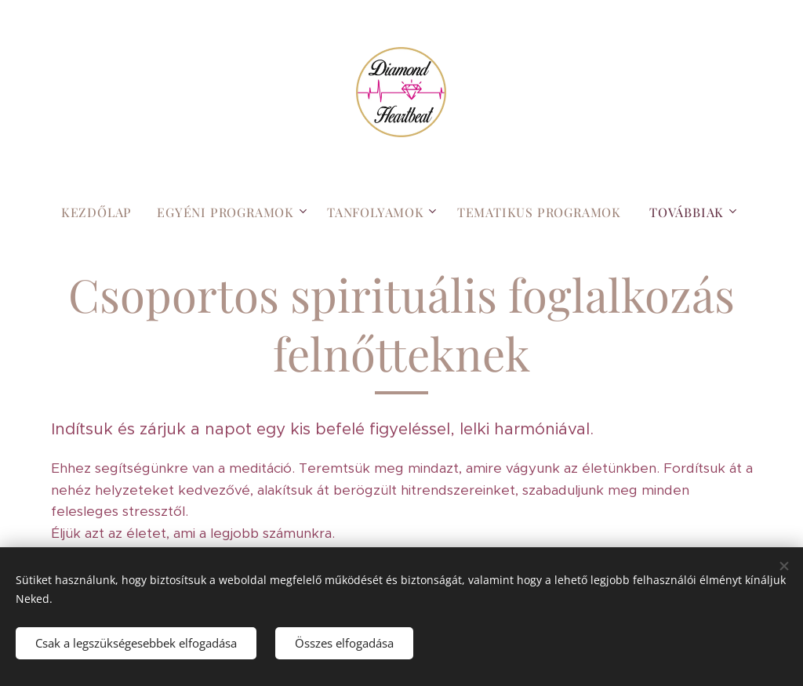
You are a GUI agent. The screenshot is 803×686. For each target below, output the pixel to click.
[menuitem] (102, 212)
